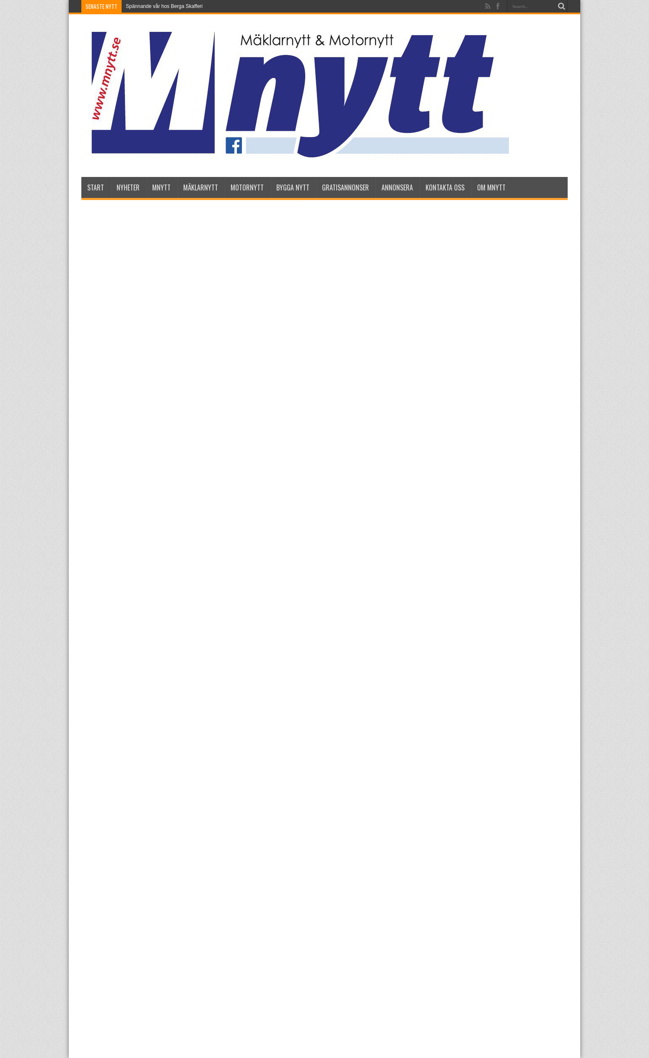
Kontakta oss (445, 187)
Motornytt (247, 187)
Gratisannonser (345, 187)
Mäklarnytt (200, 187)
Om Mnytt (491, 187)
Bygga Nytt (292, 187)
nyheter (128, 187)
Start (95, 187)
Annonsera (397, 187)
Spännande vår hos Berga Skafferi (164, 6)
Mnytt (161, 187)
